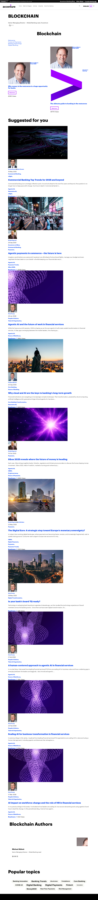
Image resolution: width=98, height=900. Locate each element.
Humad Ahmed (12, 169)
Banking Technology (15, 43)
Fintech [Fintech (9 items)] (69, 885)
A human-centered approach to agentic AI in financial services (40, 665)
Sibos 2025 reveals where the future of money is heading (37, 459)
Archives (35, 6)
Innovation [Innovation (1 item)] (80, 885)
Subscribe (40, 6)
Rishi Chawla (20, 169)
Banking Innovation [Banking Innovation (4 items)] (20, 881)
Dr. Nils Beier (21, 522)
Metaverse (11, 40)
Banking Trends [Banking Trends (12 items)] (39, 881)
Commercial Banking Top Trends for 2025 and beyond (36, 179)
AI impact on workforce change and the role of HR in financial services (44, 802)
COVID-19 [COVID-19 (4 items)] (19, 885)
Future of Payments (14, 42)
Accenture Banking (69, 85)
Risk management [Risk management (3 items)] (65, 889)
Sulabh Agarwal (12, 240)
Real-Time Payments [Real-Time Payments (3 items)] (47, 889)
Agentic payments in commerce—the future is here (35, 253)
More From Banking (48, 6)
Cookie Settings (91, 1)
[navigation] (88, 6)
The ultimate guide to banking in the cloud (21, 1)
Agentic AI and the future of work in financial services (36, 324)
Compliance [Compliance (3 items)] (66, 881)
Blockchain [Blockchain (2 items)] (54, 881)
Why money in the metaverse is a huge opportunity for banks (28, 87)
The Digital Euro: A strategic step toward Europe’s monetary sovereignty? (46, 530)
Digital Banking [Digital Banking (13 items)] (34, 885)
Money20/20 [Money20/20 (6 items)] (32, 889)
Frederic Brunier (12, 382)
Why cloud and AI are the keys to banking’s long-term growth (40, 392)
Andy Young (11, 313)
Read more (12, 92)
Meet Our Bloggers (27, 6)
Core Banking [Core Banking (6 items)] (79, 881)
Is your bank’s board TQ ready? (24, 601)
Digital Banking (13, 45)
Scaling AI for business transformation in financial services (38, 733)
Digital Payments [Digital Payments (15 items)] (53, 885)
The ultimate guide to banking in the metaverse (68, 103)
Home (20, 6)
